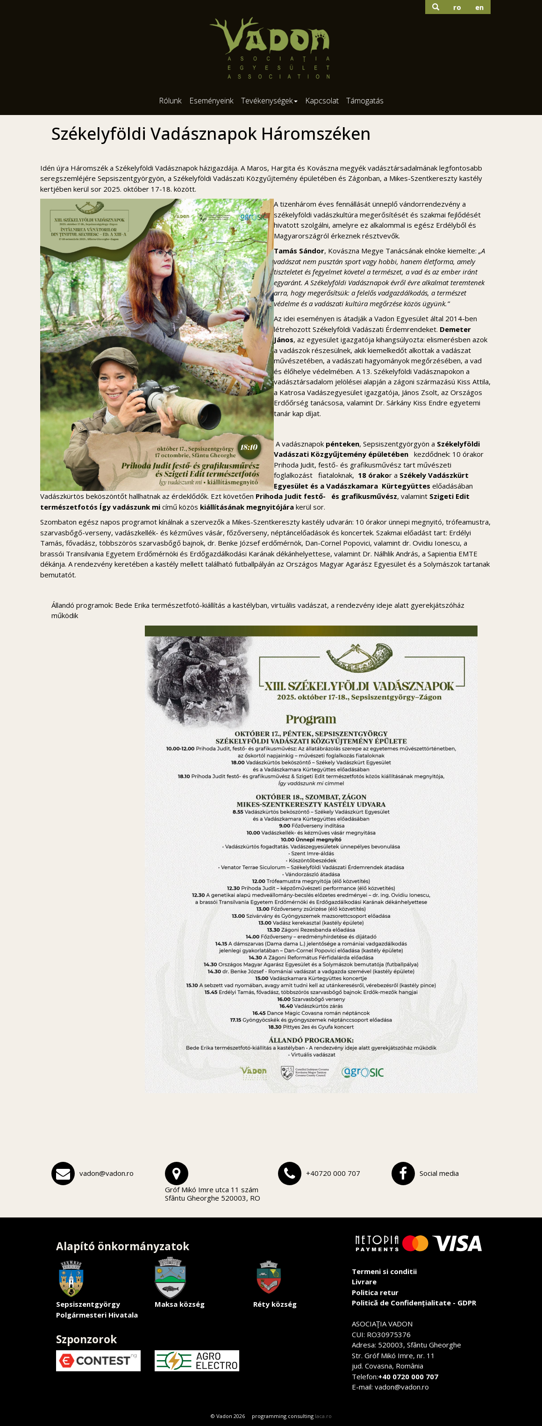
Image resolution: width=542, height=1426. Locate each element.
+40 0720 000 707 (408, 1376)
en (479, 7)
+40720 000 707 (333, 1173)
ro (457, 7)
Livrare (364, 1281)
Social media (439, 1173)
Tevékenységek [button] (269, 100)
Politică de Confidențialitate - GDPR (414, 1302)
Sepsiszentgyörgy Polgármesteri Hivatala (97, 1288)
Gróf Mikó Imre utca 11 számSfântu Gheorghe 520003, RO (212, 1193)
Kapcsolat (322, 100)
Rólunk (170, 100)
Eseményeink (211, 100)
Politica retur (375, 1292)
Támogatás (365, 100)
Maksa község (180, 1283)
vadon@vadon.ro (106, 1173)
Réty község (275, 1283)
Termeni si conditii (384, 1271)
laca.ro (323, 1415)
